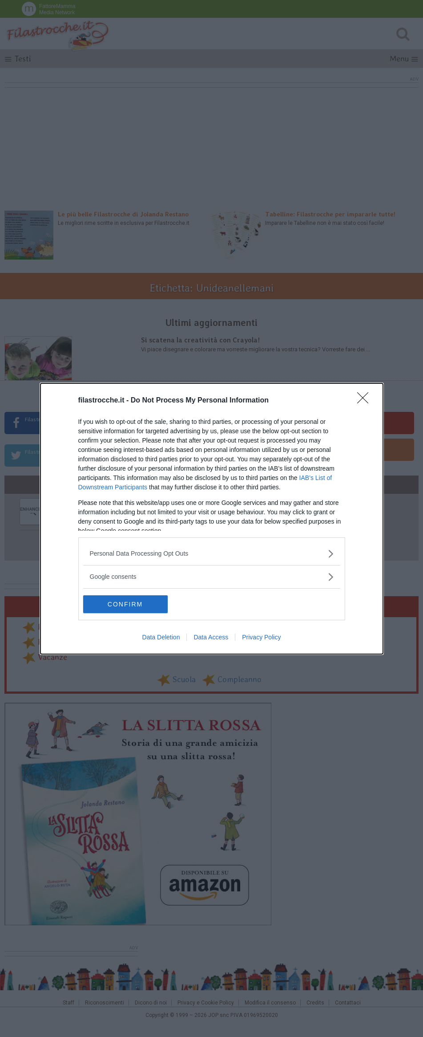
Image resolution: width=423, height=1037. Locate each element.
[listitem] (212, 553)
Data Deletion (161, 637)
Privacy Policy (261, 637)
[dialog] (211, 518)
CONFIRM (125, 604)
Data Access (210, 637)
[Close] (365, 400)
